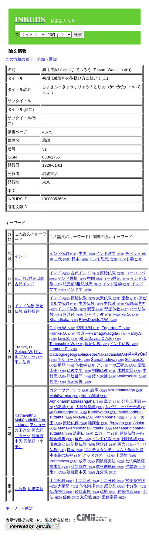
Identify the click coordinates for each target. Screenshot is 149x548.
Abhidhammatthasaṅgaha (76, 401)
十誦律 (126, 455)
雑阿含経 (133, 438)
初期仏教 (104, 370)
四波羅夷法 (110, 461)
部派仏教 (116, 309)
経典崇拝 (87, 491)
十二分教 (61, 480)
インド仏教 (63, 253)
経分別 (114, 486)
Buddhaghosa (70, 412)
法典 (84, 333)
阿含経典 (61, 438)
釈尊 (95, 309)
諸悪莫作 (83, 466)
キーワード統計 (19, 508)
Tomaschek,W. (66, 343)
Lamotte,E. (63, 349)
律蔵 (75, 449)
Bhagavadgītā (110, 333)
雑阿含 (98, 423)
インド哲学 (110, 253)
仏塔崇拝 (35, 488)
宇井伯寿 (22, 362)
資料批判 (31, 311)
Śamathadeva (107, 359)
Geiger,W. (62, 328)
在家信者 (129, 491)
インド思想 (103, 259)
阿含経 (73, 314)
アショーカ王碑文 (117, 365)
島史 (112, 401)
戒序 (87, 461)
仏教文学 (79, 370)
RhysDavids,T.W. (98, 319)
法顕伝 (83, 433)
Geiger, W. (24, 351)
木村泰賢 (129, 370)
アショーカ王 (31, 356)
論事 (98, 390)
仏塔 (108, 491)
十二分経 (112, 480)
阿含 (125, 444)
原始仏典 (75, 423)
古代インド (24, 284)
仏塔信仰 (61, 491)
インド (20, 256)
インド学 (130, 259)
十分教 (136, 486)
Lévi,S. (68, 338)
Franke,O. (126, 314)
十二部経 (87, 480)
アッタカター (99, 455)
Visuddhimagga (125, 390)
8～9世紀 (116, 278)
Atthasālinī (93, 395)
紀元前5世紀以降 (29, 278)
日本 (80, 259)
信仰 (71, 497)
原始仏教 (112, 273)
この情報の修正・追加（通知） (33, 59)
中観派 (114, 303)
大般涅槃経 (90, 406)
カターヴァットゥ (69, 390)
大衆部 (68, 486)
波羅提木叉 (81, 472)
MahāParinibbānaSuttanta (85, 428)
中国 (87, 253)
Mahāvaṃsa (64, 395)
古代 (62, 259)
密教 (129, 298)
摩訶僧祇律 (110, 466)
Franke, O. (24, 347)
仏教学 (85, 365)
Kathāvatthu (25, 415)
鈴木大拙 (104, 376)
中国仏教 (91, 303)
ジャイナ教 (98, 314)
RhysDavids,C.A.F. (99, 338)
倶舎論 (59, 444)
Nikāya (83, 417)
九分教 (106, 472)
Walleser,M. (131, 376)
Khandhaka (63, 319)
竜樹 (83, 438)
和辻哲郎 (79, 376)
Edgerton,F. (115, 328)
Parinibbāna (109, 417)
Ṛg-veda (121, 423)
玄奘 (57, 381)
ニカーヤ (22, 435)
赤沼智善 (79, 381)
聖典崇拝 (114, 497)
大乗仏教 (108, 298)
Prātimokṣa (63, 461)
